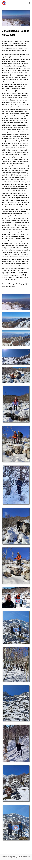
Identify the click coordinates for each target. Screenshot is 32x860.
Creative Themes (16, 858)
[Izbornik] (29, 3)
